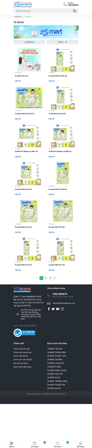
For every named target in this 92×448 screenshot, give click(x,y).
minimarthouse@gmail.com (64, 352)
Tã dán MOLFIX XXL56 (58, 129)
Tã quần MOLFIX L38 (57, 313)
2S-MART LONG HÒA (55, 412)
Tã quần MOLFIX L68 (57, 267)
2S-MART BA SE (53, 427)
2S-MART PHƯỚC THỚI (56, 405)
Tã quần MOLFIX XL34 (24, 313)
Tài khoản (80, 444)
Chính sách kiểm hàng (22, 416)
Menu (11, 444)
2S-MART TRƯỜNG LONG (57, 430)
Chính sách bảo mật (22, 398)
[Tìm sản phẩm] (46, 10)
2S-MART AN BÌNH (54, 409)
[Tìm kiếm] (75, 11)
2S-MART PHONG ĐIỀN (56, 401)
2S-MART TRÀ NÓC (55, 398)
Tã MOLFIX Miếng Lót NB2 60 (60, 175)
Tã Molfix (18, 80)
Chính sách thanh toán (23, 401)
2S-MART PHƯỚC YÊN (56, 434)
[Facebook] (48, 357)
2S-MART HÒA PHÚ (55, 423)
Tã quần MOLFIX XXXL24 (25, 129)
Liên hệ (18, 89)
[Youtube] (57, 357)
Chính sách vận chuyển (23, 409)
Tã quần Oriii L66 (22, 84)
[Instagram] (62, 357)
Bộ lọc (63, 42)
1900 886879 (73, 4)
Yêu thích (61, 444)
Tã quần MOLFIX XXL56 (58, 221)
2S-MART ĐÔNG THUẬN (57, 419)
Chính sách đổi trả (21, 405)
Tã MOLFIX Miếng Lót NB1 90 (27, 175)
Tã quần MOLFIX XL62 (24, 267)
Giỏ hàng (38, 444)
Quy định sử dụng (21, 412)
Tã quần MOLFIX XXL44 (58, 84)
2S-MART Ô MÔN (54, 416)
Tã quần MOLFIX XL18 (24, 221)
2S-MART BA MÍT (54, 437)
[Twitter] (53, 357)
